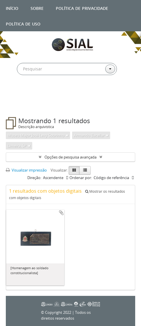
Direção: (34, 177)
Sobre (37, 8)
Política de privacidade (82, 8)
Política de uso (23, 23)
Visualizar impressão (26, 170)
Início (12, 8)
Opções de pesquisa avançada (70, 157)
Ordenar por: (80, 177)
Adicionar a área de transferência (61, 213)
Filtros (19, 105)
